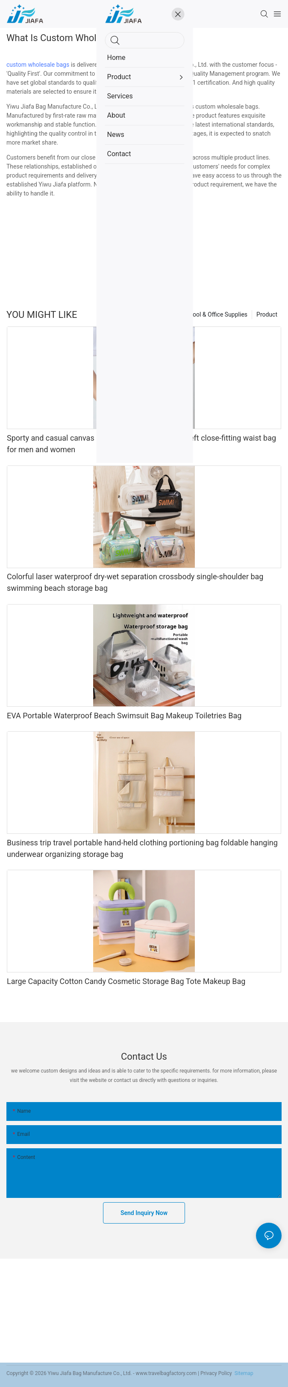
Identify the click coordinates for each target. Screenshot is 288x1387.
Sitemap (243, 1373)
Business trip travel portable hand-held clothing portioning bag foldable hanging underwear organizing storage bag (142, 848)
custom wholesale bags (37, 64)
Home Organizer (152, 314)
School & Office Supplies (215, 314)
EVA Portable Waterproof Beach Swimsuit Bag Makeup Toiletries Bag (124, 715)
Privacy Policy (216, 1373)
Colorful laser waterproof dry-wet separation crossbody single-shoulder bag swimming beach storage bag (135, 582)
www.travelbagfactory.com (166, 1373)
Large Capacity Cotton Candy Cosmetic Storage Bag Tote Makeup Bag (126, 981)
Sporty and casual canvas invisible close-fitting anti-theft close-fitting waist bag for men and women (141, 443)
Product (266, 314)
